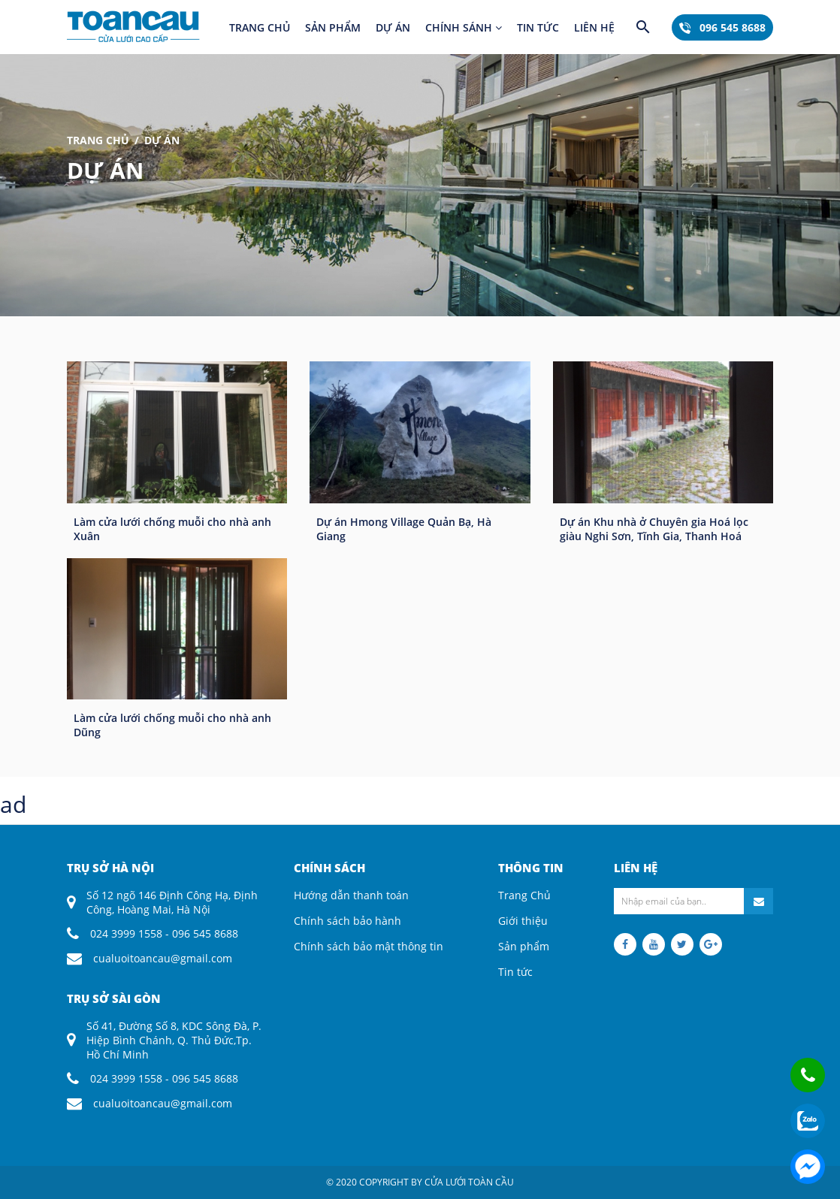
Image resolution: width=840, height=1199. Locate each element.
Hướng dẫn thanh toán (351, 895)
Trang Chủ (98, 140)
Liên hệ (594, 27)
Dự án (393, 27)
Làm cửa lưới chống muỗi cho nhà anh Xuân (172, 529)
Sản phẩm (333, 27)
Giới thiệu (523, 921)
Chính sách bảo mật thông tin (368, 946)
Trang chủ (259, 27)
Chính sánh (463, 27)
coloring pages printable (62, 830)
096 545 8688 (722, 27)
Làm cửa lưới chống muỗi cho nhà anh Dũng (172, 725)
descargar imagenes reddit (194, 830)
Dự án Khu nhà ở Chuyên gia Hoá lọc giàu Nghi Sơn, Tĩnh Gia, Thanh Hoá (654, 529)
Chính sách (329, 867)
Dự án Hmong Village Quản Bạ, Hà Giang (403, 529)
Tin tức (538, 27)
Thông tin (531, 867)
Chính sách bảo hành (347, 921)
